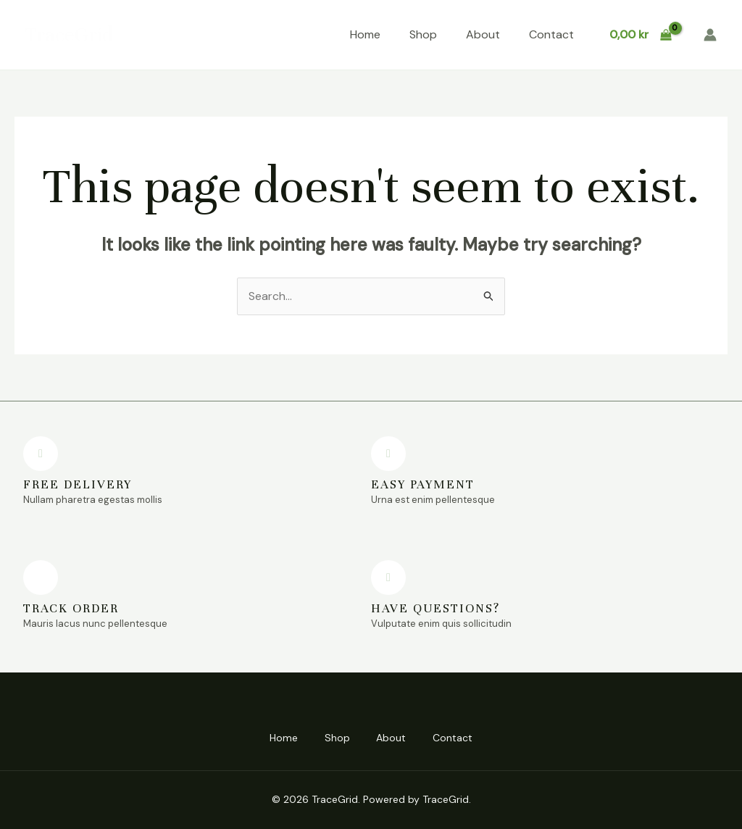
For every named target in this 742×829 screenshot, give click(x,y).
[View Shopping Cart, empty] (640, 34)
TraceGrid (69, 34)
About (483, 34)
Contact (551, 34)
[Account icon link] (710, 34)
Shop (423, 34)
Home (365, 34)
